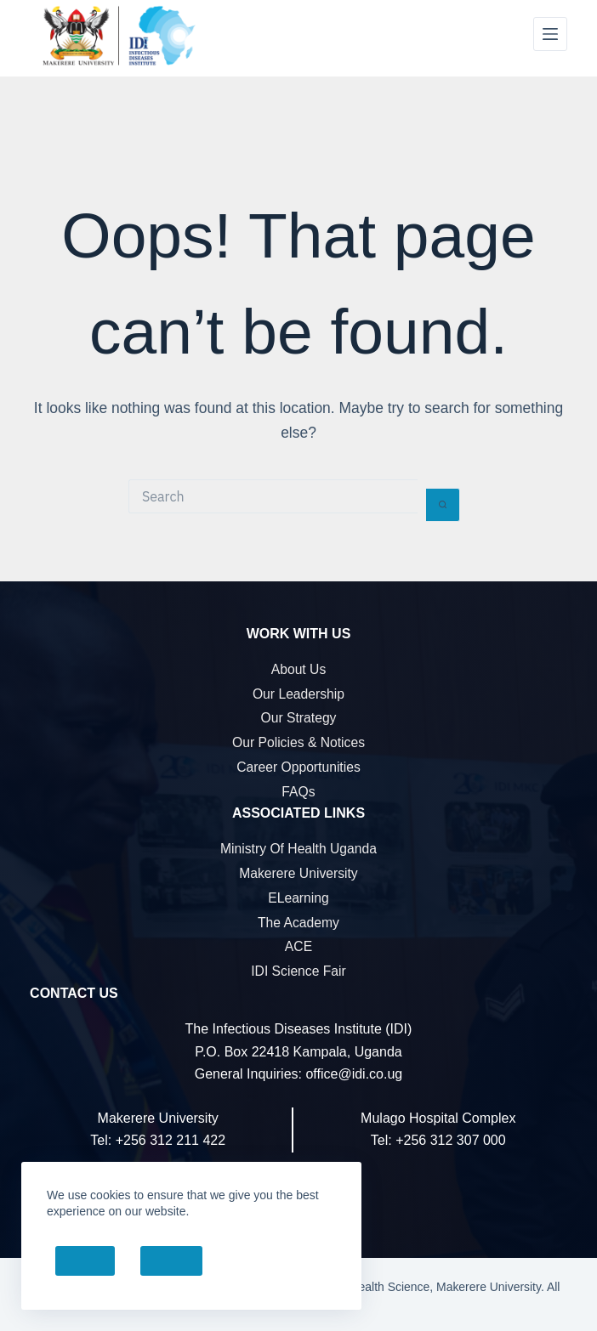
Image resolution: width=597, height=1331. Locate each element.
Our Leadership (298, 694)
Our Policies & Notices (298, 742)
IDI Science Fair (298, 971)
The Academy (298, 922)
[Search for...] (273, 496)
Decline (171, 1261)
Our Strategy (299, 718)
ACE (298, 946)
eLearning (298, 898)
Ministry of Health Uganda (298, 848)
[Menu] (550, 34)
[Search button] (443, 505)
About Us (299, 669)
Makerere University (298, 873)
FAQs (298, 791)
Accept (85, 1261)
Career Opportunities (298, 767)
